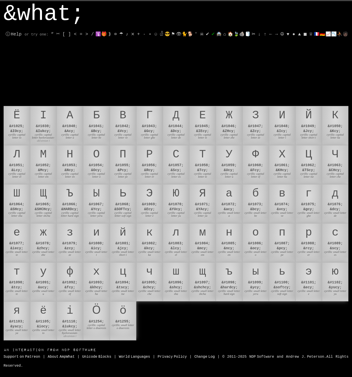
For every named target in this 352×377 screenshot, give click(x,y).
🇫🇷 (316, 34)
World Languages (134, 357)
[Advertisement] (176, 72)
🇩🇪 (322, 34)
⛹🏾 (340, 34)
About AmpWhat (61, 357)
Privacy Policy (172, 357)
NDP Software (50, 350)
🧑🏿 (345, 34)
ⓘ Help (14, 34)
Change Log (204, 357)
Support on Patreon (22, 357)
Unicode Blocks (96, 357)
